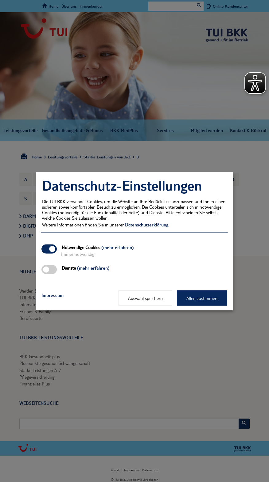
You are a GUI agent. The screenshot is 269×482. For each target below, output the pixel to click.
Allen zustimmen (201, 298)
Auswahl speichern (145, 298)
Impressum (52, 295)
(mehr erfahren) (117, 247)
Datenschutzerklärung (146, 224)
